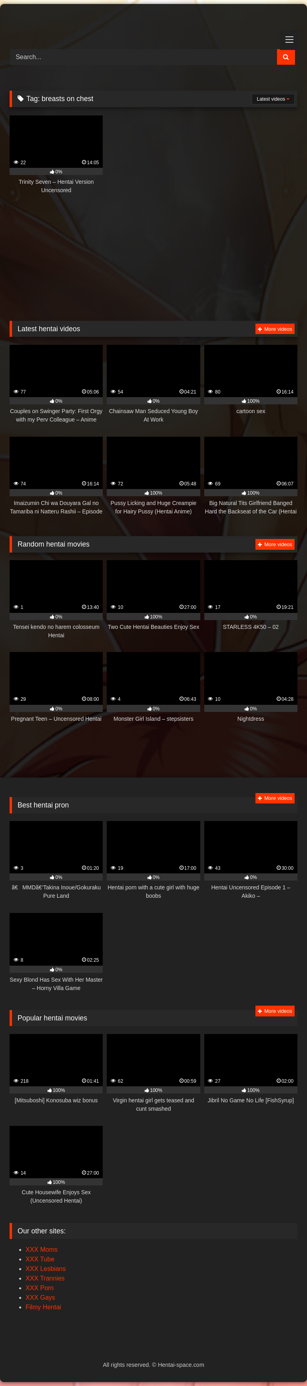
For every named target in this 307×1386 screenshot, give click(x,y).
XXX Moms (42, 1249)
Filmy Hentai (43, 1307)
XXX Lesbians (46, 1268)
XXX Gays (40, 1297)
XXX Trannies (45, 1278)
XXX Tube (40, 1259)
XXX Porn (40, 1288)
